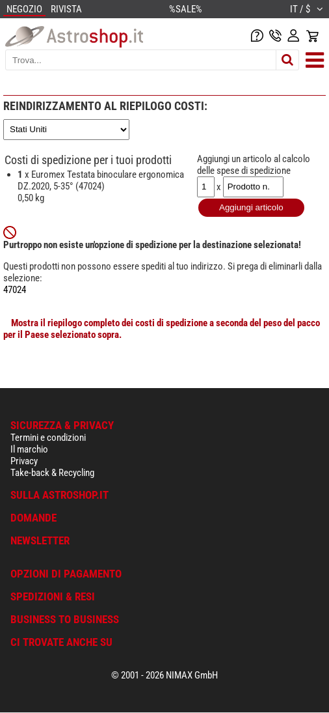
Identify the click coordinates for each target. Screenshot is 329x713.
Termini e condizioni (48, 437)
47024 (14, 290)
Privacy (24, 461)
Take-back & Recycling (52, 473)
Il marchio (29, 449)
